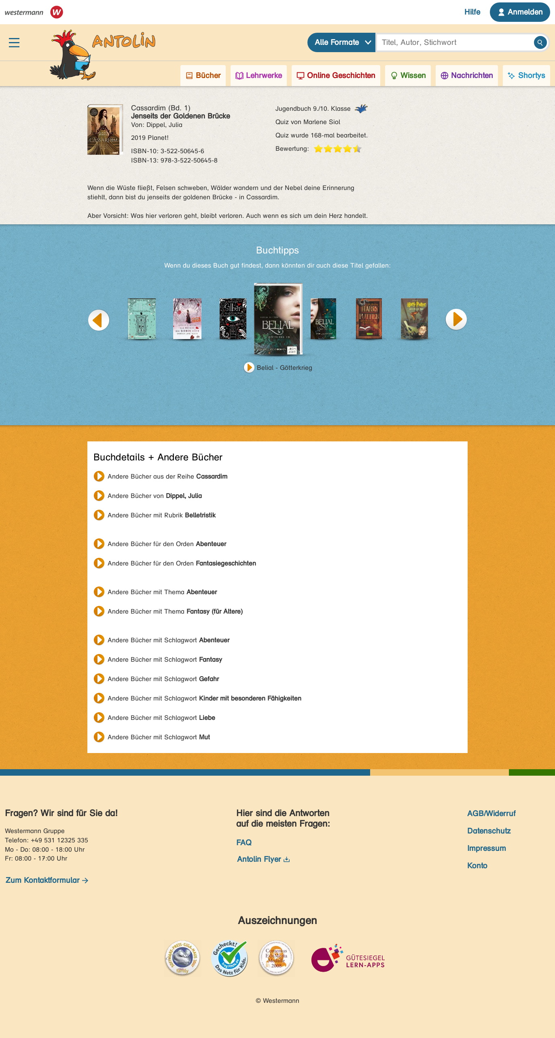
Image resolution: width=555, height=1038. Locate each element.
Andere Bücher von (155, 496)
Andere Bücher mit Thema (162, 592)
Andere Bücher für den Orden (167, 544)
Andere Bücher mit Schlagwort (168, 640)
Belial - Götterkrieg (284, 367)
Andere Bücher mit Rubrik (162, 515)
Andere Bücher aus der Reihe (167, 476)
